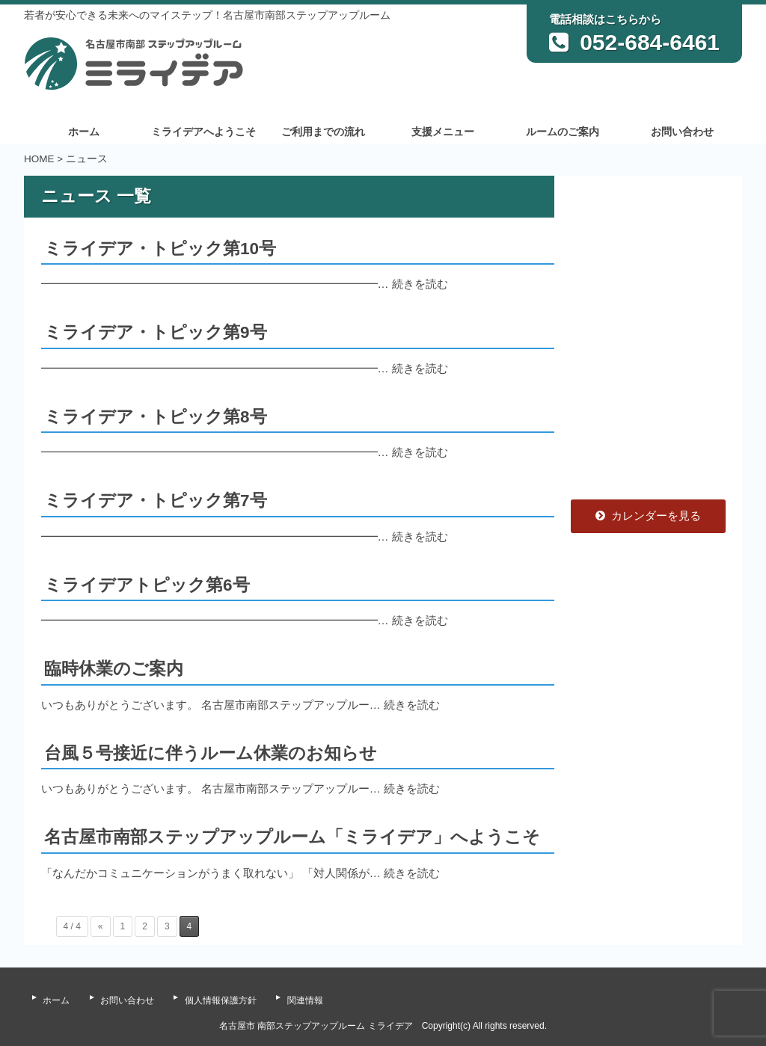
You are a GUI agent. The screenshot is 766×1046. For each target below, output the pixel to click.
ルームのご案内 (562, 132)
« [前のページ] (100, 926)
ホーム (83, 132)
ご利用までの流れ (323, 132)
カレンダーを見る (648, 515)
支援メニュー (442, 132)
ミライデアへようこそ (203, 132)
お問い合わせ (682, 132)
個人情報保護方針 (221, 1000)
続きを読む (420, 283)
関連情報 (305, 1000)
